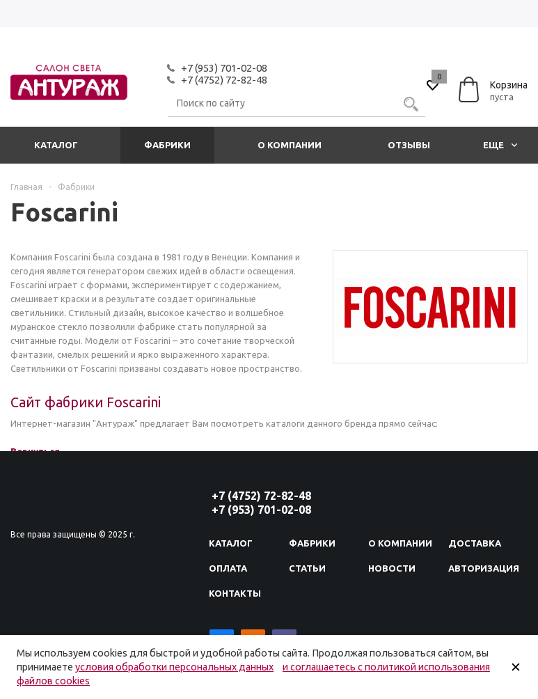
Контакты (235, 593)
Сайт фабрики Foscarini (85, 402)
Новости (392, 568)
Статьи (307, 568)
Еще (500, 145)
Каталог (56, 145)
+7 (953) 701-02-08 (224, 68)
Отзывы (409, 145)
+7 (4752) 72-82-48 (224, 80)
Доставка (474, 543)
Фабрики (167, 145)
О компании (290, 145)
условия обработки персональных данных (174, 667)
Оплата (228, 568)
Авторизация (483, 568)
